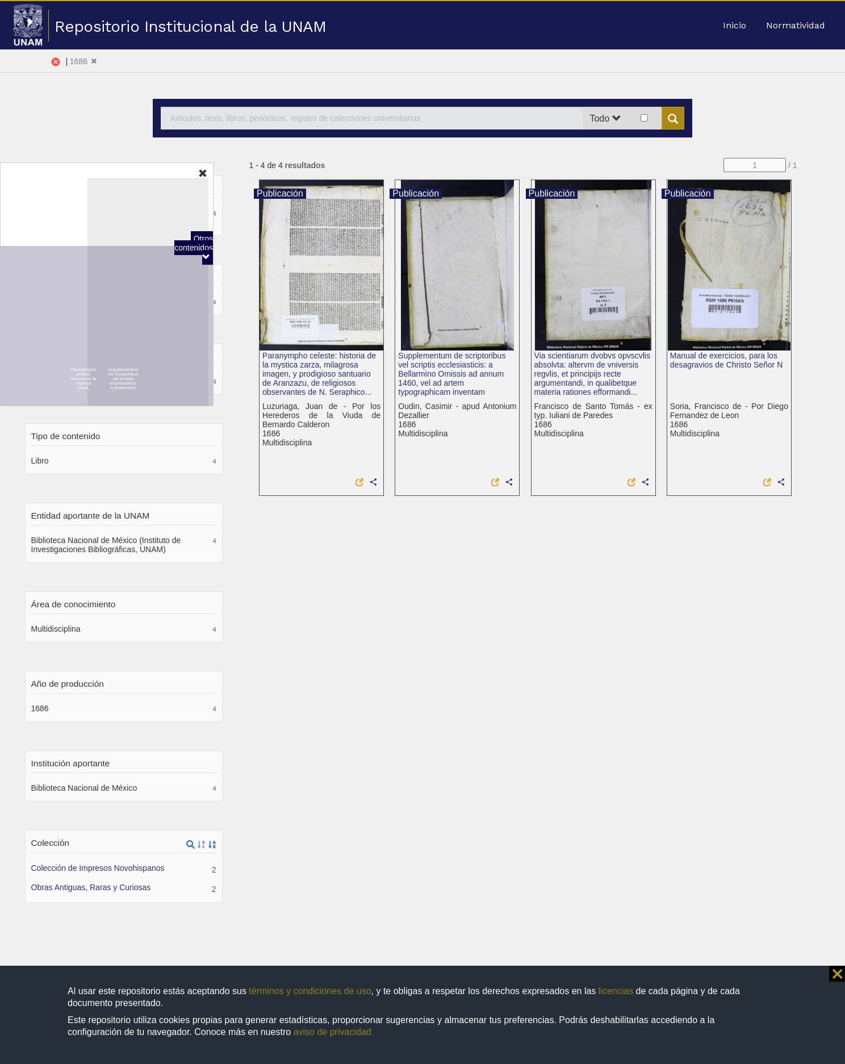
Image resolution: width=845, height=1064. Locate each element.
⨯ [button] (837, 974)
